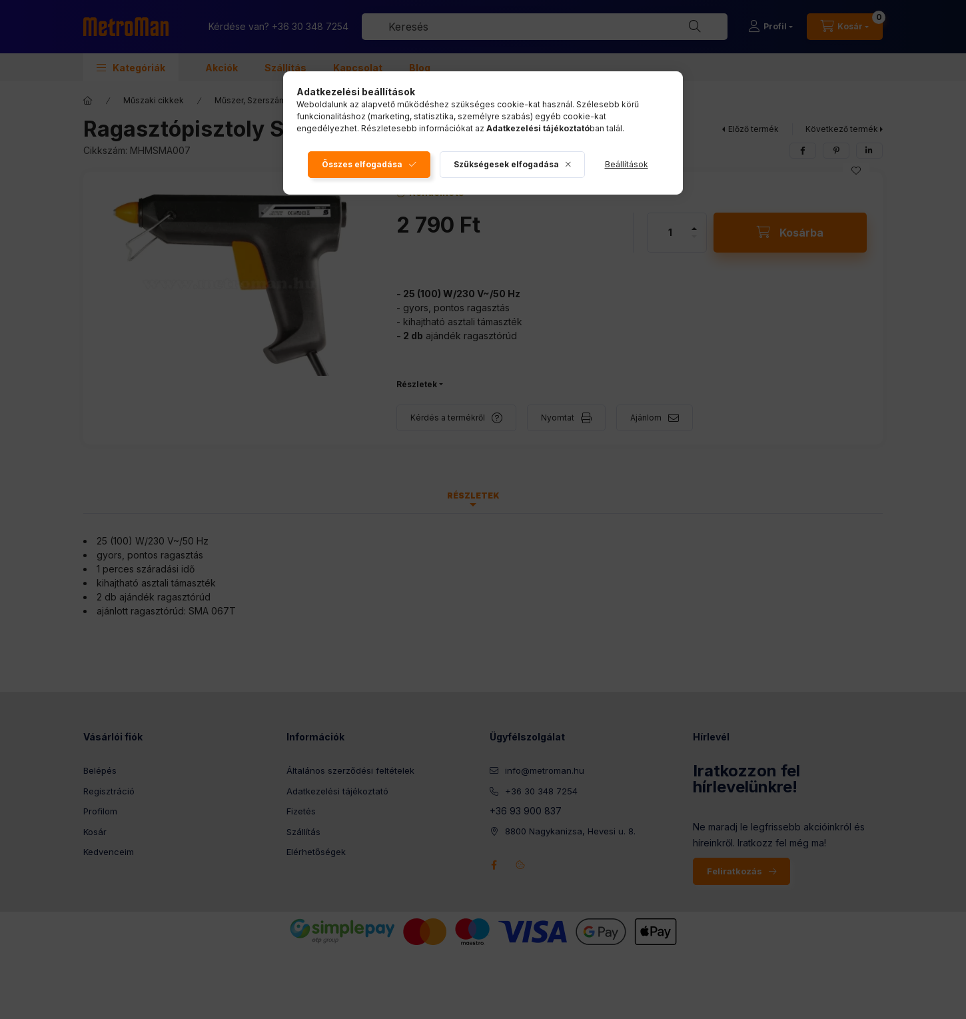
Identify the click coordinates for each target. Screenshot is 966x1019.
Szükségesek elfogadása (506, 164)
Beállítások (626, 164)
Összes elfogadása (362, 164)
